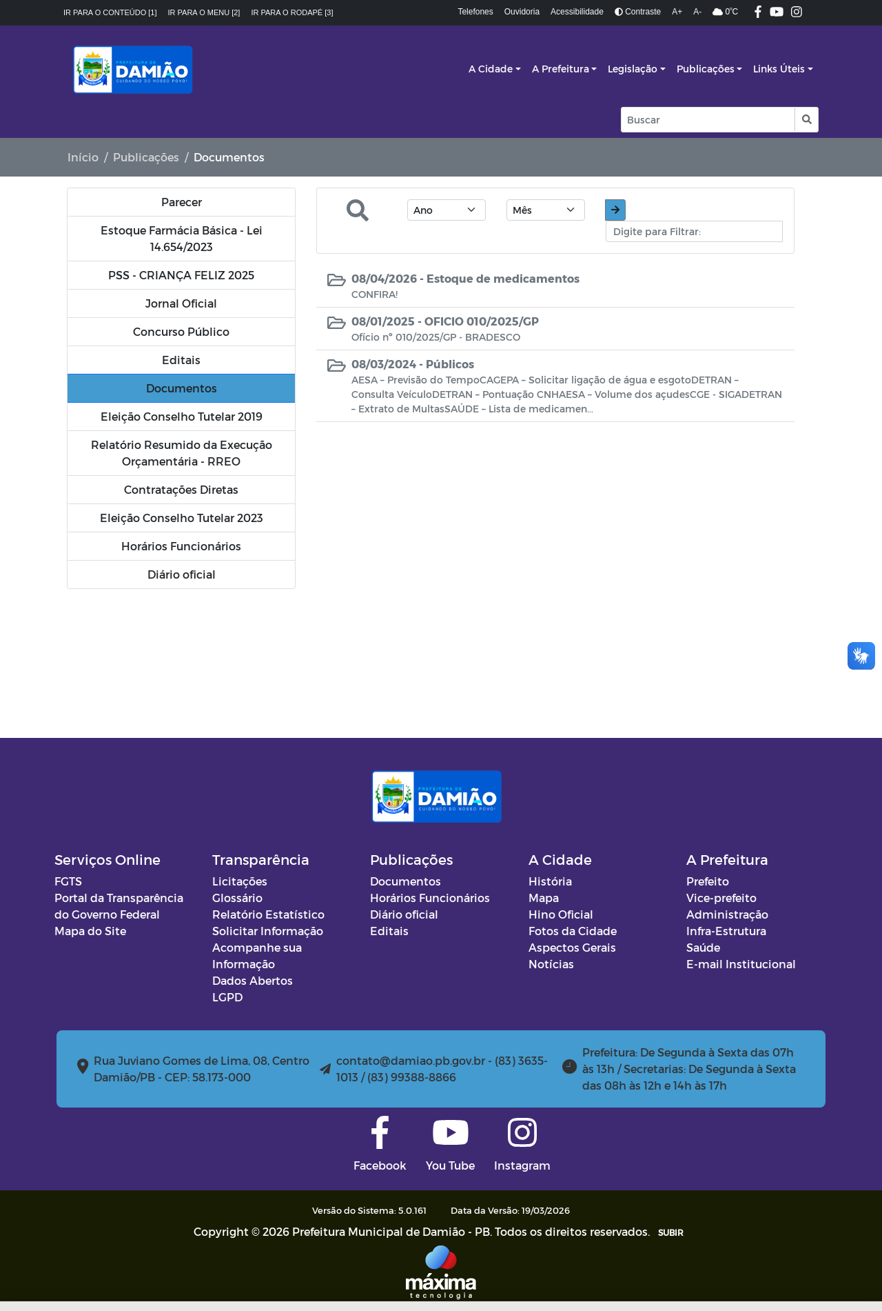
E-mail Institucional (741, 963)
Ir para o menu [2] (204, 12)
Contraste (638, 12)
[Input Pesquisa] (708, 119)
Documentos (405, 881)
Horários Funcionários (430, 897)
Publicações (706, 68)
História (550, 881)
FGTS (68, 881)
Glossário (237, 897)
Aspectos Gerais (572, 947)
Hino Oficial (561, 914)
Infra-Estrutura (726, 930)
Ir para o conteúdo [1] (110, 12)
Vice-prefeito (721, 897)
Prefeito (707, 881)
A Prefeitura (560, 68)
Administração (727, 914)
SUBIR (671, 1232)
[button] (805, 119)
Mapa (544, 897)
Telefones (475, 12)
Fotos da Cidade (573, 930)
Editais (389, 930)
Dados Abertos (252, 980)
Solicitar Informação (267, 930)
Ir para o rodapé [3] (292, 12)
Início (83, 156)
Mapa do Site (90, 930)
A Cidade (491, 68)
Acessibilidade (577, 12)
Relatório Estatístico (268, 914)
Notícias (551, 963)
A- (697, 12)
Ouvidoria (522, 12)
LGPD (227, 996)
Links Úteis (779, 68)
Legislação (632, 68)
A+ (677, 12)
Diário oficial (404, 914)
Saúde (703, 947)
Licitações (239, 881)
